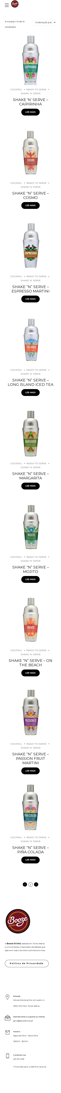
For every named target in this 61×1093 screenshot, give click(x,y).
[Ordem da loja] (44, 22)
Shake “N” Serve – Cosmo (30, 195)
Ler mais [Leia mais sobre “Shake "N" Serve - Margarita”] (30, 486)
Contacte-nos (19, 1055)
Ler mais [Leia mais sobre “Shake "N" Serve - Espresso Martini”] (30, 299)
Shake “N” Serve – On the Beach (30, 662)
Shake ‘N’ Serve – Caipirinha (30, 101)
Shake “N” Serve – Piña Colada (30, 849)
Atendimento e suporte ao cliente (29, 1017)
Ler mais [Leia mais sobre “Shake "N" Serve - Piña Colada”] (30, 860)
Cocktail (16, 89)
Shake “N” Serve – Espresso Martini (30, 288)
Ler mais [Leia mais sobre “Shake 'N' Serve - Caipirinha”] (30, 112)
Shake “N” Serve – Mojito (30, 569)
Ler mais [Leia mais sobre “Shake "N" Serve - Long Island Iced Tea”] (30, 392)
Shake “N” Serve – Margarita (30, 475)
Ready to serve (36, 89)
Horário (16, 1031)
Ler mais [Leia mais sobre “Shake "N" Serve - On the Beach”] (30, 673)
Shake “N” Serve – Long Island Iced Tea (30, 382)
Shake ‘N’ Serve (31, 93)
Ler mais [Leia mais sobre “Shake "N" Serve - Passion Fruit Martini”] (30, 771)
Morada (16, 996)
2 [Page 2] (30, 884)
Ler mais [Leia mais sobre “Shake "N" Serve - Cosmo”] (30, 205)
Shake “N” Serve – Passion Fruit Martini (30, 758)
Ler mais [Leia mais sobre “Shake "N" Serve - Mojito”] (30, 579)
